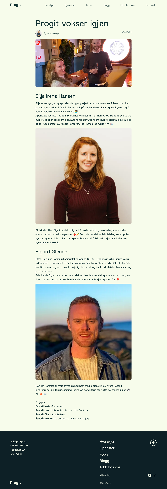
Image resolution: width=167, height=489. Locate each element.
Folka (89, 5)
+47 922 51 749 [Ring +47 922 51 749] (19, 445)
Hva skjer (49, 5)
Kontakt (150, 5)
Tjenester (70, 5)
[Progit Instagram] (149, 475)
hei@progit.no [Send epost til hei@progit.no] (18, 441)
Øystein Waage (47, 33)
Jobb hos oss (127, 5)
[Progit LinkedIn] (155, 475)
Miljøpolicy (105, 475)
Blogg (106, 5)
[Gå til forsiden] (15, 5)
